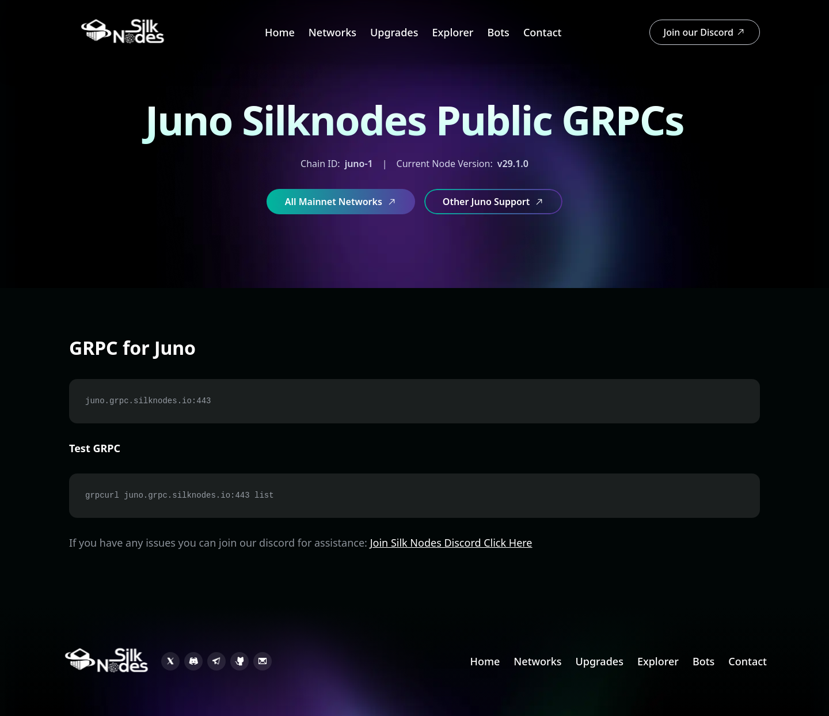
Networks (332, 32)
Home (280, 32)
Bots (498, 32)
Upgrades (394, 32)
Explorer (452, 32)
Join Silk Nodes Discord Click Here (451, 543)
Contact (542, 32)
